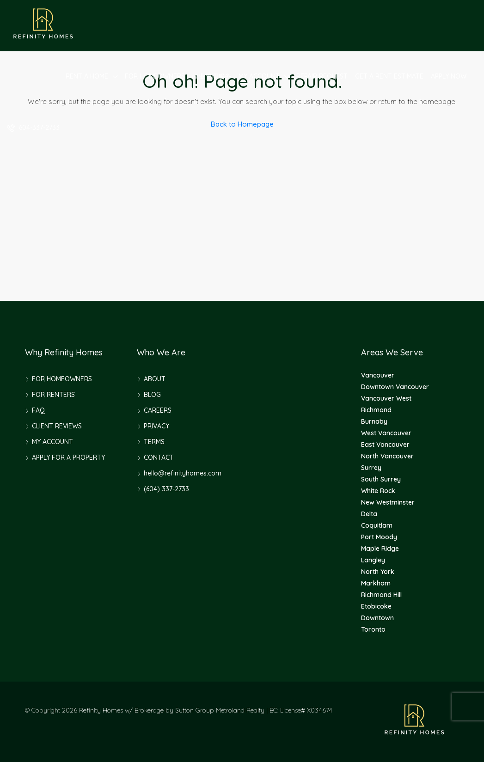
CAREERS (158, 410)
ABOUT (154, 379)
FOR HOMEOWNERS (155, 76)
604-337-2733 (33, 127)
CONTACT (159, 457)
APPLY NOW (448, 76)
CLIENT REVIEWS (57, 426)
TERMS (154, 442)
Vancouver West (386, 398)
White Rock (378, 491)
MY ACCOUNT (259, 76)
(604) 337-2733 (166, 489)
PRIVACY (156, 426)
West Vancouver (386, 433)
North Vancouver (387, 456)
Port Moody (379, 537)
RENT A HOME (87, 76)
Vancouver (377, 375)
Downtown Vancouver (395, 387)
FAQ (38, 410)
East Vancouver (385, 444)
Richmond (376, 410)
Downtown (377, 618)
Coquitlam (376, 525)
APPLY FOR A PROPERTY (68, 457)
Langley (373, 560)
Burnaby (374, 421)
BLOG (152, 394)
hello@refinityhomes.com (182, 473)
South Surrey (381, 479)
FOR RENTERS (53, 394)
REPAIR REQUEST (322, 76)
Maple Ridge (380, 548)
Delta (369, 514)
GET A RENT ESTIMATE (389, 76)
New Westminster (388, 502)
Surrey (371, 467)
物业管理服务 (211, 76)
